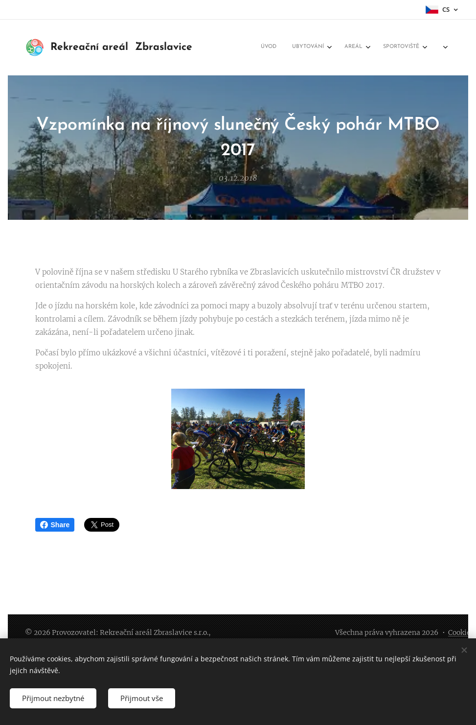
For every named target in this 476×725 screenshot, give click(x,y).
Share (55, 525)
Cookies (461, 632)
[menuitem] (335, 47)
